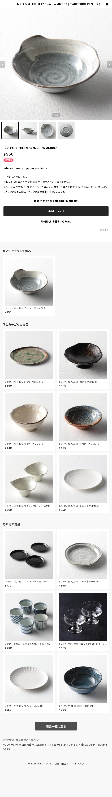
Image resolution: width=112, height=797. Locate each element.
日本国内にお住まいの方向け (56, 221)
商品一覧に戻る (56, 726)
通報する (104, 230)
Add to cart (56, 211)
